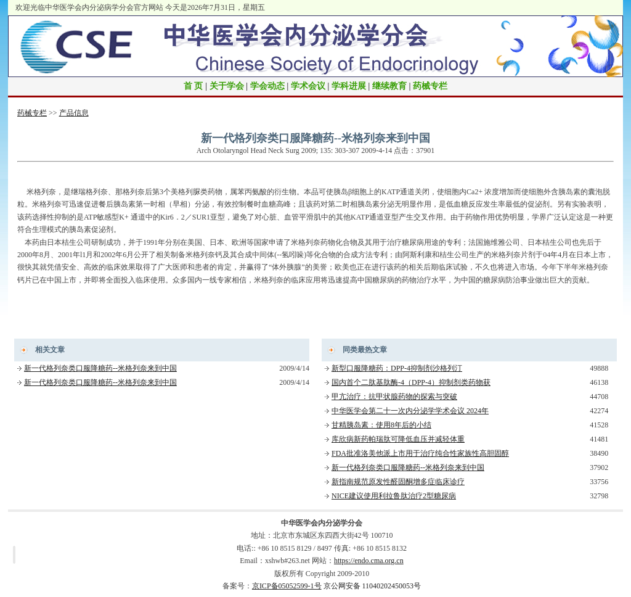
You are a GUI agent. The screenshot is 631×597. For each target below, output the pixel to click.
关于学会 (227, 86)
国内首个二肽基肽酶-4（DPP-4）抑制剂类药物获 (411, 382)
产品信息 (74, 113)
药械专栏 (430, 86)
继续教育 (389, 86)
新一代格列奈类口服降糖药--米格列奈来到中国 (100, 368)
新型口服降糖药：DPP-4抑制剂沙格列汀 (397, 368)
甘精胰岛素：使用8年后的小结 (381, 425)
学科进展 (349, 86)
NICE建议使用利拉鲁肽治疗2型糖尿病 (394, 496)
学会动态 (267, 86)
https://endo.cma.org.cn (369, 560)
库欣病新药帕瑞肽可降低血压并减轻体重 (398, 439)
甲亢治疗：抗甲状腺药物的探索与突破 (394, 396)
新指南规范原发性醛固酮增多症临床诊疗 (398, 481)
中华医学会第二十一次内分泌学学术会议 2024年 (410, 410)
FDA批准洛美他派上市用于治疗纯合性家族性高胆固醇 (420, 453)
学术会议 (308, 86)
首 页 (193, 86)
